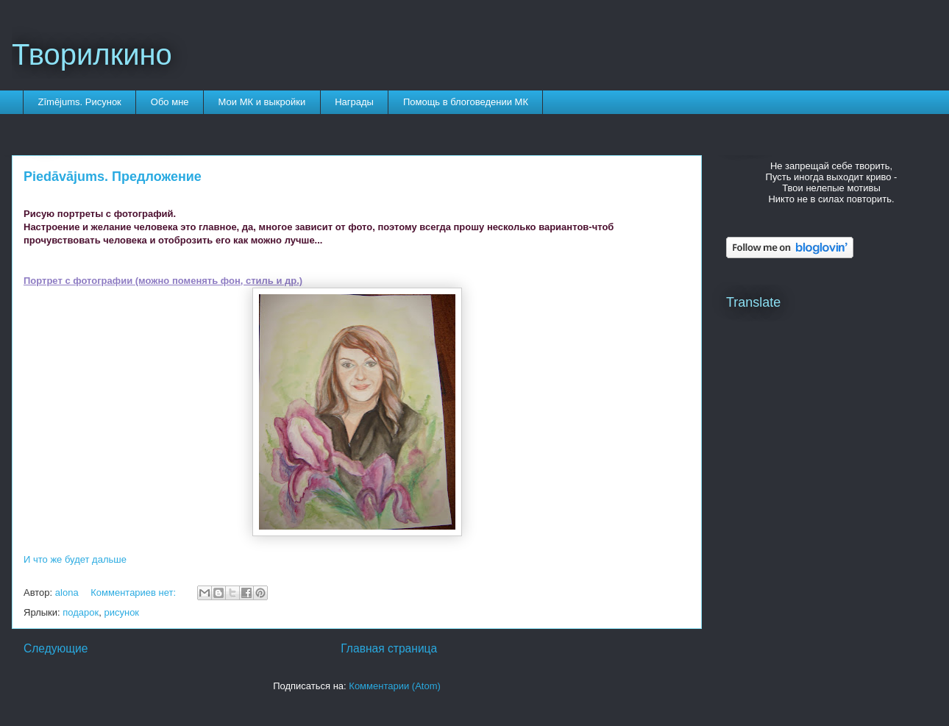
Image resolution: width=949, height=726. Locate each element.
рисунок (121, 612)
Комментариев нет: (134, 592)
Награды (354, 101)
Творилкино (92, 54)
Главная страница (389, 648)
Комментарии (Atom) (395, 685)
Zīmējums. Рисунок (79, 101)
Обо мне (170, 101)
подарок (81, 612)
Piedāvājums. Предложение (113, 176)
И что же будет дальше (75, 559)
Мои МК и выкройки (262, 101)
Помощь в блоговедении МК (465, 101)
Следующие (56, 648)
